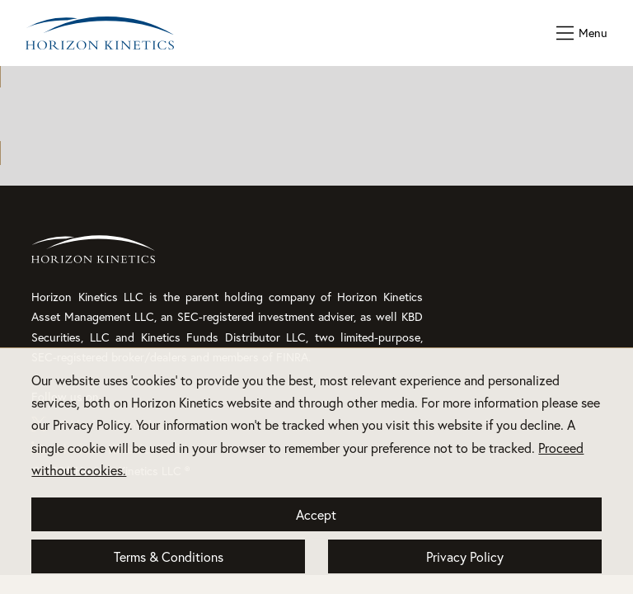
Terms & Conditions (168, 556)
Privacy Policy (465, 556)
